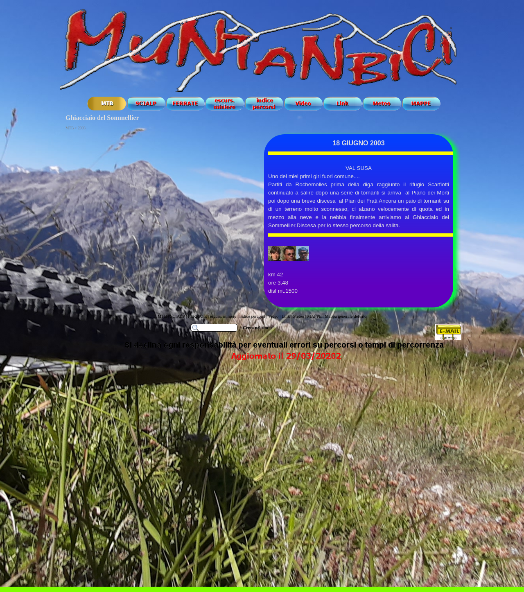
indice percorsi (253, 316)
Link (286, 316)
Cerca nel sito (255, 327)
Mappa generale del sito (345, 316)
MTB (162, 316)
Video (273, 316)
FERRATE (198, 316)
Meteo (298, 316)
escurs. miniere (223, 316)
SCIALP (177, 316)
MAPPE (314, 316)
